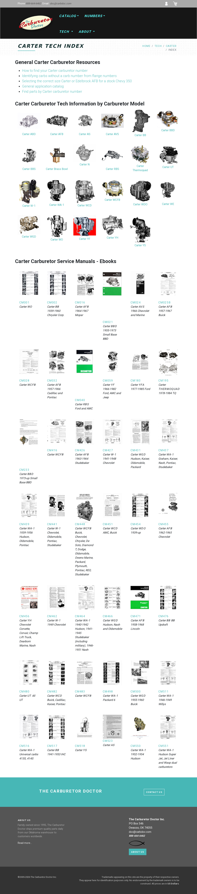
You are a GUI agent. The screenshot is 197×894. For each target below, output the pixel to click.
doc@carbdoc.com (60, 3)
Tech (64, 32)
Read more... (25, 843)
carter (171, 46)
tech (158, 46)
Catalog (67, 16)
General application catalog (43, 86)
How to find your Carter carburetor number (55, 71)
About (85, 32)
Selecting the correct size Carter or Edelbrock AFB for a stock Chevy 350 (77, 81)
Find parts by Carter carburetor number (52, 91)
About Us (137, 852)
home (146, 46)
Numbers (93, 16)
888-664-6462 (33, 3)
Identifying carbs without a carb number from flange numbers (69, 76)
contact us (154, 792)
